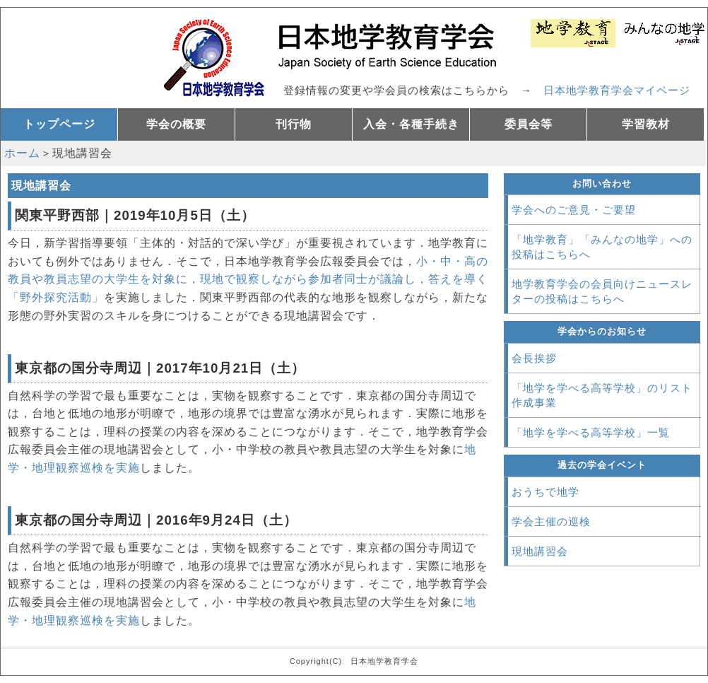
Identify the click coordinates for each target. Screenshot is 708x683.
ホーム (22, 153)
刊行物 (294, 124)
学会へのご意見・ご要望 (574, 210)
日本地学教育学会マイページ (616, 90)
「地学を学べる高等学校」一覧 (591, 432)
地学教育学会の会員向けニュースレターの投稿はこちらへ (602, 291)
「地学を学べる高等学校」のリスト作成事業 (602, 395)
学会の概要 (176, 124)
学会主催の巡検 (551, 521)
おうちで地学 (545, 492)
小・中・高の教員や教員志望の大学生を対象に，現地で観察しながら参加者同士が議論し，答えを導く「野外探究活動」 (248, 279)
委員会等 (529, 124)
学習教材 (646, 124)
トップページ (59, 124)
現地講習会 (540, 551)
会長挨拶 (534, 358)
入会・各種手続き (411, 124)
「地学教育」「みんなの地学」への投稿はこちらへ (602, 246)
